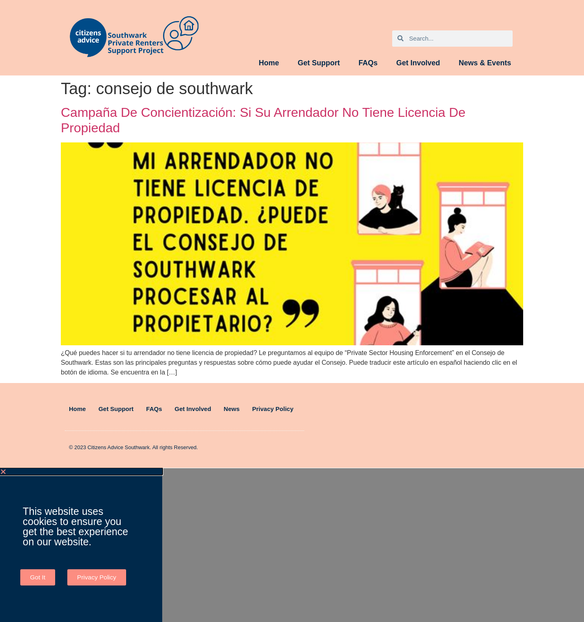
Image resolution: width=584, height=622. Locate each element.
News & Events (485, 63)
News (232, 408)
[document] (292, 545)
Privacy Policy (273, 408)
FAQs (368, 63)
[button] (81, 471)
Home (269, 63)
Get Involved (418, 63)
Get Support (319, 63)
